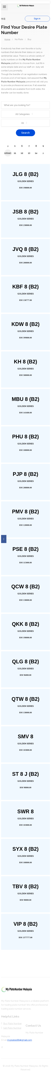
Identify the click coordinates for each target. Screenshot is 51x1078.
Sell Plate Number (12, 1028)
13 (29, 153)
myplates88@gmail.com (19, 1040)
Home (7, 39)
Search (25, 132)
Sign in (37, 18)
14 (36, 153)
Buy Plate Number (12, 1023)
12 (22, 153)
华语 (3, 19)
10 (7, 153)
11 (15, 153)
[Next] (43, 152)
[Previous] (7, 145)
